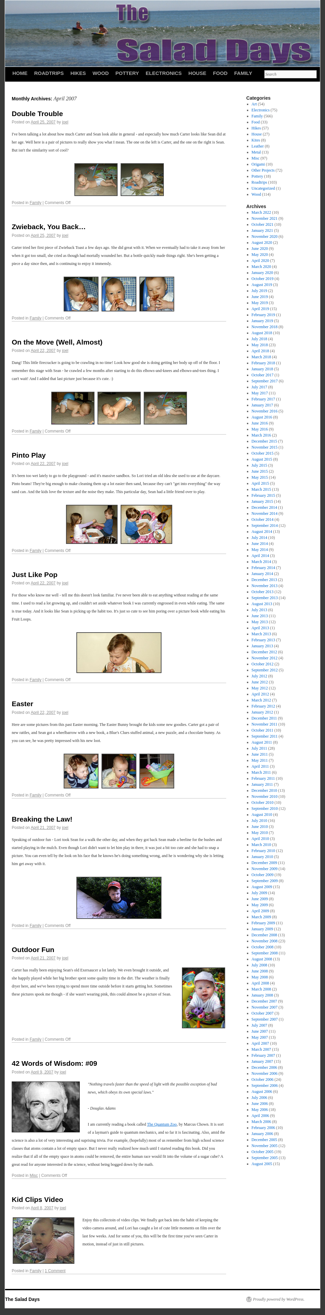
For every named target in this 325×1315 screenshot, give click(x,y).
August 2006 (262, 1091)
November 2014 (265, 513)
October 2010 (263, 802)
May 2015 (260, 477)
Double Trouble (37, 113)
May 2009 (260, 905)
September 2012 (265, 670)
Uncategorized (263, 188)
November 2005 (265, 1145)
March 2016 (261, 435)
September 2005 (265, 1157)
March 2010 (261, 844)
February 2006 (263, 1127)
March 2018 (261, 357)
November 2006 (265, 1073)
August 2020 (262, 242)
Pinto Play (29, 455)
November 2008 (265, 941)
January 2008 (262, 995)
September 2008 (265, 953)
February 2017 (263, 399)
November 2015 (265, 447)
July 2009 (259, 892)
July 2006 (259, 1097)
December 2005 (264, 1139)
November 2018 (265, 326)
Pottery (127, 73)
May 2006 (260, 1109)
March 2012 (261, 700)
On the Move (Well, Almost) (57, 342)
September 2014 (265, 525)
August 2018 (262, 333)
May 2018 (260, 345)
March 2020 (261, 266)
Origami (258, 164)
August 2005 (262, 1163)
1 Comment (55, 1271)
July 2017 (259, 387)
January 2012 (262, 712)
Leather (258, 146)
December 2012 (264, 652)
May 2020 (260, 254)
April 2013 (260, 628)
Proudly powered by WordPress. (279, 1299)
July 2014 (259, 537)
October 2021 (263, 224)
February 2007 (263, 1055)
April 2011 (260, 766)
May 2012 (260, 688)
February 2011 (263, 778)
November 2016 (265, 411)
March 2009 (261, 917)
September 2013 (265, 597)
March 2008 (261, 989)
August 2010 (262, 814)
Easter (22, 704)
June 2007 (260, 1031)
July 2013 (259, 609)
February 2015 (263, 495)
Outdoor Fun (33, 949)
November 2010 (265, 796)
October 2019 (263, 278)
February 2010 (263, 850)
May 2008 (260, 977)
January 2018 (262, 369)
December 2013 (264, 579)
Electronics (164, 73)
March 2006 (261, 1121)
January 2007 (262, 1061)
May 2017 (260, 393)
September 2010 (265, 808)
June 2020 (260, 248)
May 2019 (260, 302)
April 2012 (260, 694)
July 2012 (259, 676)
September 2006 (265, 1085)
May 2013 (260, 622)
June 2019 (260, 296)
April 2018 (260, 351)
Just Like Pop (35, 574)
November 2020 (265, 236)
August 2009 (262, 886)
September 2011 (265, 736)
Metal (256, 152)
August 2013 (262, 603)
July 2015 (259, 465)
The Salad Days (22, 1299)
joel (65, 122)
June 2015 (260, 471)
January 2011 (262, 784)
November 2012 (265, 658)
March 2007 (261, 1049)
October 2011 (262, 730)
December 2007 (264, 1001)
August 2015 (262, 459)
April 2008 (260, 983)
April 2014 (260, 555)
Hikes (78, 73)
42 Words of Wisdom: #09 (54, 1063)
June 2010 (260, 826)
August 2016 (262, 417)
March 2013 (261, 634)
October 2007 (263, 1013)
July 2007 (259, 1025)
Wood (100, 73)
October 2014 (263, 519)
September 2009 (265, 880)
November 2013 (265, 585)
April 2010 (260, 838)
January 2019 (262, 320)
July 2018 (259, 339)
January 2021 (262, 230)
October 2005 (263, 1151)
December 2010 (264, 790)
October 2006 (263, 1079)
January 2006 (262, 1133)
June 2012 (260, 682)
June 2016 (260, 423)
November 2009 (265, 868)
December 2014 (264, 507)
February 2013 (263, 640)
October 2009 (263, 874)
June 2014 (260, 543)
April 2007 (260, 1043)
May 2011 (260, 760)
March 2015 (261, 489)
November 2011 (264, 724)
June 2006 (260, 1103)
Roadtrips (49, 73)
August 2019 (262, 284)
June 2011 (260, 754)
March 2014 (261, 561)
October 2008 (263, 947)
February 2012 (263, 706)
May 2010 (260, 832)
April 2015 (260, 483)
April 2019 (260, 308)
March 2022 (261, 212)
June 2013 (260, 616)
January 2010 (262, 856)
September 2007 (265, 1019)
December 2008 (264, 935)
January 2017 (262, 405)
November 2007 (265, 1007)
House (197, 73)
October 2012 (263, 664)
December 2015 (264, 441)
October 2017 (263, 375)
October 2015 (263, 453)
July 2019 (259, 290)
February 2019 (263, 314)
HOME (19, 73)
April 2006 (260, 1115)
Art (254, 104)
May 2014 (260, 549)
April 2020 (260, 260)
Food (220, 73)
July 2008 (259, 965)
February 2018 (263, 363)
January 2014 (262, 573)
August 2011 (262, 742)
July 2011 (259, 748)
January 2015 (262, 501)
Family (243, 73)
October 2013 (263, 591)
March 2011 (261, 772)
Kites (256, 140)
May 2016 (260, 429)
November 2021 (265, 218)
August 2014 (262, 531)
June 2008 (260, 971)
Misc (33, 1175)
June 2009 (260, 899)
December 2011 (264, 718)
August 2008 (262, 959)
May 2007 (260, 1037)
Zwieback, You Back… (49, 226)
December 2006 (264, 1067)
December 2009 (264, 862)
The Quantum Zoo (162, 1124)
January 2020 (262, 272)
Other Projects (263, 170)
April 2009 (260, 911)
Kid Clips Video (37, 1199)
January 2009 (262, 929)
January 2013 (262, 646)
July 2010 (259, 820)
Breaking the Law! (42, 819)
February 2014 (263, 567)
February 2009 (263, 923)
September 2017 (265, 381)
